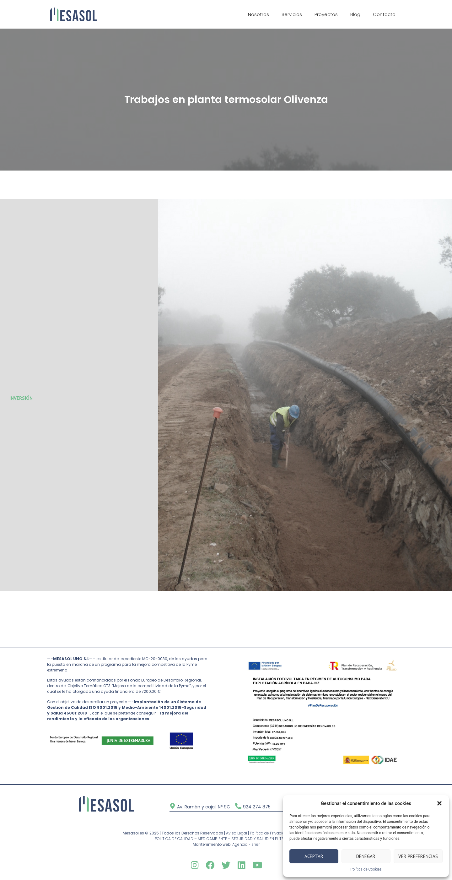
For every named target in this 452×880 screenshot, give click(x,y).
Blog (355, 14)
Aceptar (313, 856)
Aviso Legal (236, 833)
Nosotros (258, 14)
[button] (439, 803)
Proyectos (326, 14)
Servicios (292, 14)
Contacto (384, 14)
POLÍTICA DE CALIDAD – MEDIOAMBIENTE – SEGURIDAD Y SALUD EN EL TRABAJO (226, 838)
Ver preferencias (418, 856)
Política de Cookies (365, 869)
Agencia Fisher (246, 844)
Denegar (365, 856)
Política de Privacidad (270, 833)
